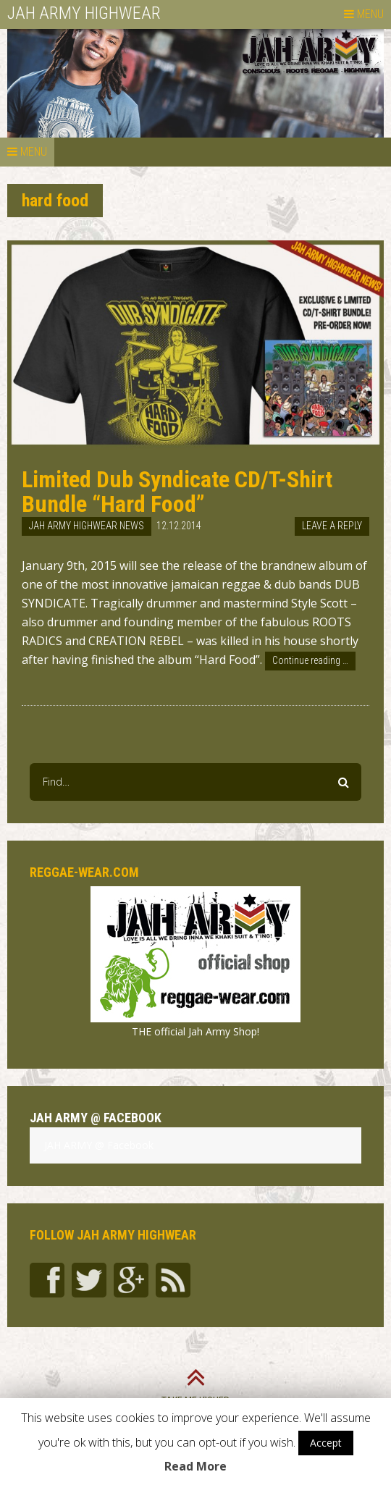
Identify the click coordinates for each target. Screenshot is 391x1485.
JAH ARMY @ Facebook (95, 1117)
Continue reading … (310, 660)
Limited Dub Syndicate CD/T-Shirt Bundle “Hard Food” (177, 492)
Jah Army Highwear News (86, 525)
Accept (326, 1443)
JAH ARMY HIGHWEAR (84, 13)
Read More (195, 1466)
